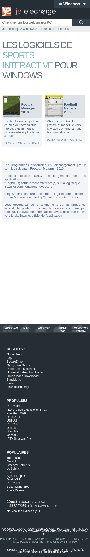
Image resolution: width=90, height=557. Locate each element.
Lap (9, 358)
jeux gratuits (62, 539)
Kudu (10, 472)
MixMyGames (21, 541)
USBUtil (12, 420)
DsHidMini (13, 479)
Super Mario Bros (18, 486)
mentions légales (30, 552)
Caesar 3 (12, 435)
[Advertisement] (45, 271)
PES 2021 (13, 424)
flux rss (70, 528)
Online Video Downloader (23, 376)
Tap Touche (14, 458)
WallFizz (37, 541)
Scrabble (12, 431)
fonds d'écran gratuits (35, 539)
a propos (8, 528)
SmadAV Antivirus (18, 465)
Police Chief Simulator (21, 369)
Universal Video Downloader (25, 372)
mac (26, 328)
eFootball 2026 (16, 413)
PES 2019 (13, 406)
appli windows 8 (56, 541)
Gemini (11, 461)
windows (11, 328)
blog (45, 534)
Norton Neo (14, 354)
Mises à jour (32, 511)
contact (63, 531)
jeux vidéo (79, 531)
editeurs (16, 531)
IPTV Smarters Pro (19, 438)
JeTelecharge (10, 29)
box (59, 528)
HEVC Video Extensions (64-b (27, 409)
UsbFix (11, 427)
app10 (73, 541)
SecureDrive (15, 361)
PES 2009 (13, 483)
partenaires (32, 531)
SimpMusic (14, 379)
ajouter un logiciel (41, 528)
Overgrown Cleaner (19, 365)
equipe (20, 528)
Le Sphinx (13, 468)
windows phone (81, 329)
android (44, 328)
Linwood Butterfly (18, 387)
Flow (10, 383)
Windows (29, 29)
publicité (49, 531)
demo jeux (81, 539)
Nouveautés (14, 511)
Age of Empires (16, 476)
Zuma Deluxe (15, 490)
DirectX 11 (13, 417)
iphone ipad (62, 329)
